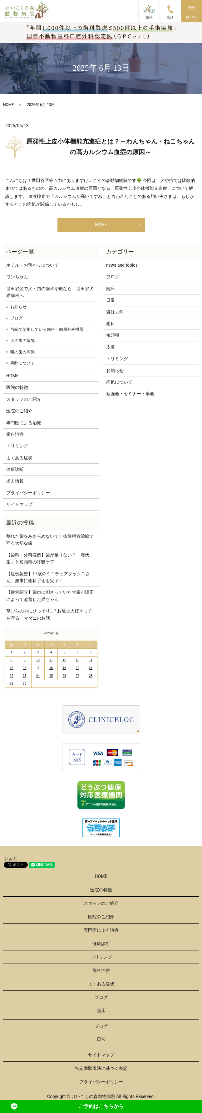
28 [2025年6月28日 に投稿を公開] (90, 675)
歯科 (110, 323)
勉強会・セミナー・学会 (130, 393)
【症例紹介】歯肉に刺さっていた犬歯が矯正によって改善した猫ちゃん (50, 596)
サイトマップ (19, 504)
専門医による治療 (23, 422)
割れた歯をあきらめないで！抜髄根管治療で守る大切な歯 (50, 540)
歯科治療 (15, 434)
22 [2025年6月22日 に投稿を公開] (11, 675)
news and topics (122, 265)
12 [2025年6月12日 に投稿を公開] (64, 660)
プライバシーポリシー (28, 492)
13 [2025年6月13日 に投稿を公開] (77, 660)
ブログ (16, 318)
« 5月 (11, 633)
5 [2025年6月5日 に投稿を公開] (64, 652)
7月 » (91, 633)
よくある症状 (19, 457)
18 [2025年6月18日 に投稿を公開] (51, 668)
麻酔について (22, 363)
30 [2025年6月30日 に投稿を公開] (24, 683)
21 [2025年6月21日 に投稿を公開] (90, 668)
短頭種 (112, 335)
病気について (119, 382)
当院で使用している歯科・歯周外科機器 (46, 329)
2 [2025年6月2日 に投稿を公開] (25, 652)
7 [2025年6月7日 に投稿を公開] (91, 652)
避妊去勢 (115, 312)
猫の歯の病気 (22, 352)
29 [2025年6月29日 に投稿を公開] (11, 683)
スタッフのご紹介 (23, 399)
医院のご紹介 (19, 410)
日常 (110, 300)
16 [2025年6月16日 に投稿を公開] (24, 668)
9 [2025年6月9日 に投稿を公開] (25, 660)
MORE (101, 224)
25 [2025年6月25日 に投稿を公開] (51, 675)
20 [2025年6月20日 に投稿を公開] (77, 668)
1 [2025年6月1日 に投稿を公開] (11, 652)
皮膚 (110, 347)
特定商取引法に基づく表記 (101, 1068)
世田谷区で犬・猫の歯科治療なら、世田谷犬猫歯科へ (50, 292)
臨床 (110, 288)
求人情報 (15, 481)
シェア (10, 858)
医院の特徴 (17, 387)
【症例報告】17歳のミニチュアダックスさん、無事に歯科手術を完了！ (48, 577)
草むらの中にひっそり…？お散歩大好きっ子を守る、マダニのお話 (49, 614)
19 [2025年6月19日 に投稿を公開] (64, 668)
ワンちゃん (17, 276)
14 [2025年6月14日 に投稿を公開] (90, 660)
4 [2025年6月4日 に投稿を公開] (51, 652)
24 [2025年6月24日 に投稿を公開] (38, 675)
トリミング (17, 445)
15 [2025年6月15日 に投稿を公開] (11, 668)
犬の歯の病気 (22, 340)
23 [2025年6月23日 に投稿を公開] (24, 675)
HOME (8, 105)
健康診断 (15, 469)
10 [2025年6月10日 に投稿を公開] (38, 660)
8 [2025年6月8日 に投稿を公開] (11, 660)
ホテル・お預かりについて (32, 265)
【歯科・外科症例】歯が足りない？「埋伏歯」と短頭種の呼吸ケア (47, 558)
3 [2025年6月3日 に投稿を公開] (38, 652)
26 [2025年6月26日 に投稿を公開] (64, 675)
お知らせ (18, 307)
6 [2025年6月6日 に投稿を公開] (77, 652)
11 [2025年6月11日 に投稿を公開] (51, 660)
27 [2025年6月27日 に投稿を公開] (77, 675)
